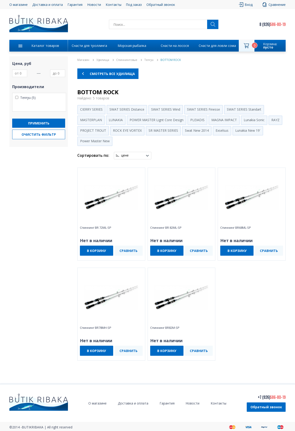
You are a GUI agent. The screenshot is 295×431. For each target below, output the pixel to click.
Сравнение (277, 4)
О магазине (18, 4)
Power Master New (95, 141)
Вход (249, 4)
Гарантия (74, 4)
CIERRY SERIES (91, 109)
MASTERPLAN (91, 120)
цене (125, 155)
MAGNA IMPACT (224, 120)
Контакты (113, 4)
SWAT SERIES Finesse (203, 109)
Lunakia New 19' (247, 130)
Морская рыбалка (132, 45)
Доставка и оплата (47, 4)
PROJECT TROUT (93, 130)
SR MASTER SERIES (163, 130)
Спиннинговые (126, 60)
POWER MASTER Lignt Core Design (156, 120)
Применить (38, 123)
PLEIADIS (197, 120)
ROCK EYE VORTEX (127, 130)
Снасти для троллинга (89, 45)
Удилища (102, 60)
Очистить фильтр (39, 134)
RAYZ (275, 120)
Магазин (83, 60)
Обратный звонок (160, 4)
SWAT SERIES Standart (244, 109)
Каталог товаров (45, 45)
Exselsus (222, 130)
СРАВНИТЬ (128, 250)
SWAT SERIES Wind (165, 109)
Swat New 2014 (197, 130)
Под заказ (134, 4)
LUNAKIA (116, 120)
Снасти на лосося (175, 45)
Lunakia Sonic (254, 120)
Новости (94, 4)
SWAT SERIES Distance (126, 109)
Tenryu (148, 60)
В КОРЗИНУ (96, 250)
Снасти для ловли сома (217, 45)
